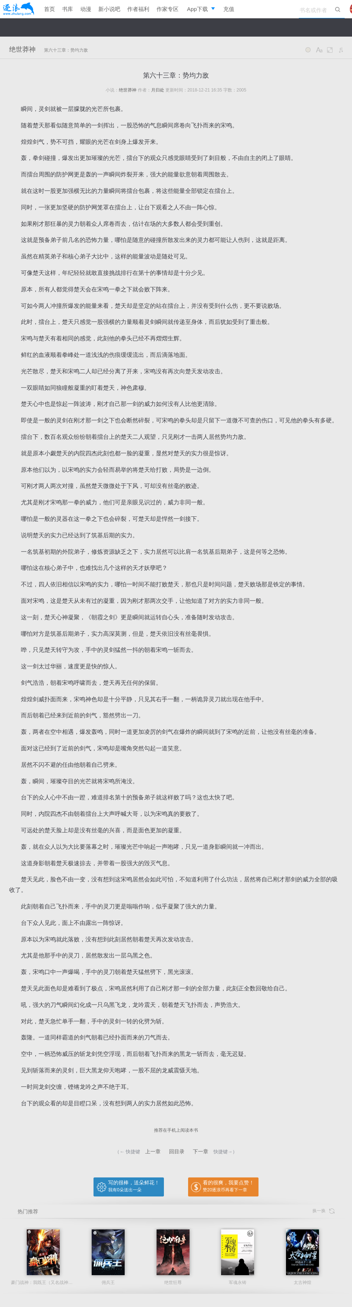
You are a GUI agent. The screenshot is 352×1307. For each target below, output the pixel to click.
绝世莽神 (22, 49)
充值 (228, 9)
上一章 (153, 1151)
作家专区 (168, 9)
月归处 (157, 90)
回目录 (176, 1151)
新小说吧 (109, 9)
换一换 (323, 1211)
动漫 (85, 9)
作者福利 (138, 9)
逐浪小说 (18, 9)
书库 (67, 9)
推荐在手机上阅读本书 (176, 1130)
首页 (49, 9)
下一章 (200, 1151)
